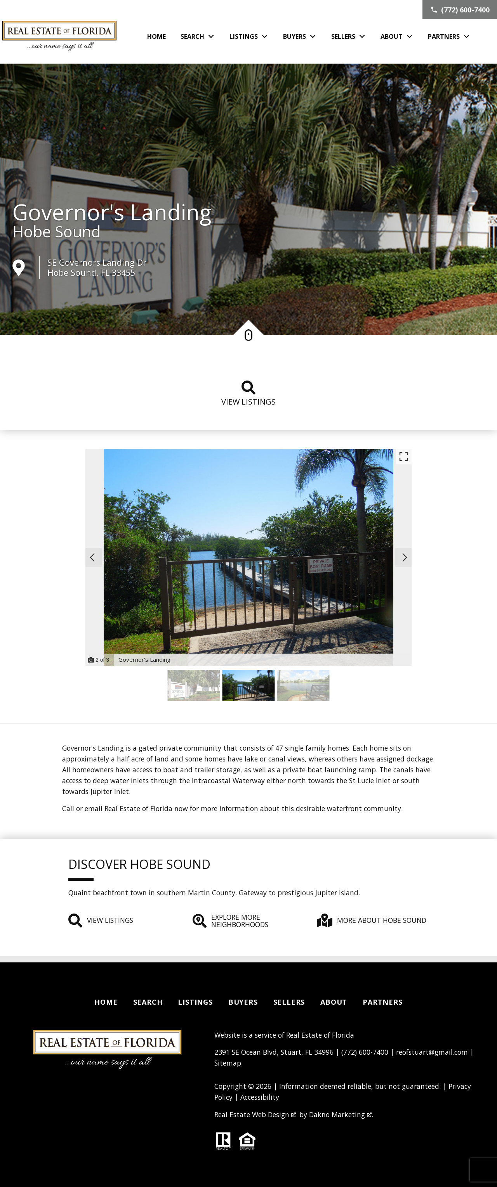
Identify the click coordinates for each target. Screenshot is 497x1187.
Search (148, 1002)
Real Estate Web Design (255, 1114)
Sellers (289, 1002)
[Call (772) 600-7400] (459, 9)
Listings (195, 1002)
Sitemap (227, 1063)
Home (156, 36)
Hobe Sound (56, 232)
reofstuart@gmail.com (432, 1052)
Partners (382, 1002)
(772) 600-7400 (364, 1052)
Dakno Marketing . (341, 1114)
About (333, 1002)
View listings (248, 394)
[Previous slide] (92, 557)
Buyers (243, 1002)
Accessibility (259, 1097)
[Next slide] (404, 557)
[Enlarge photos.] (404, 456)
